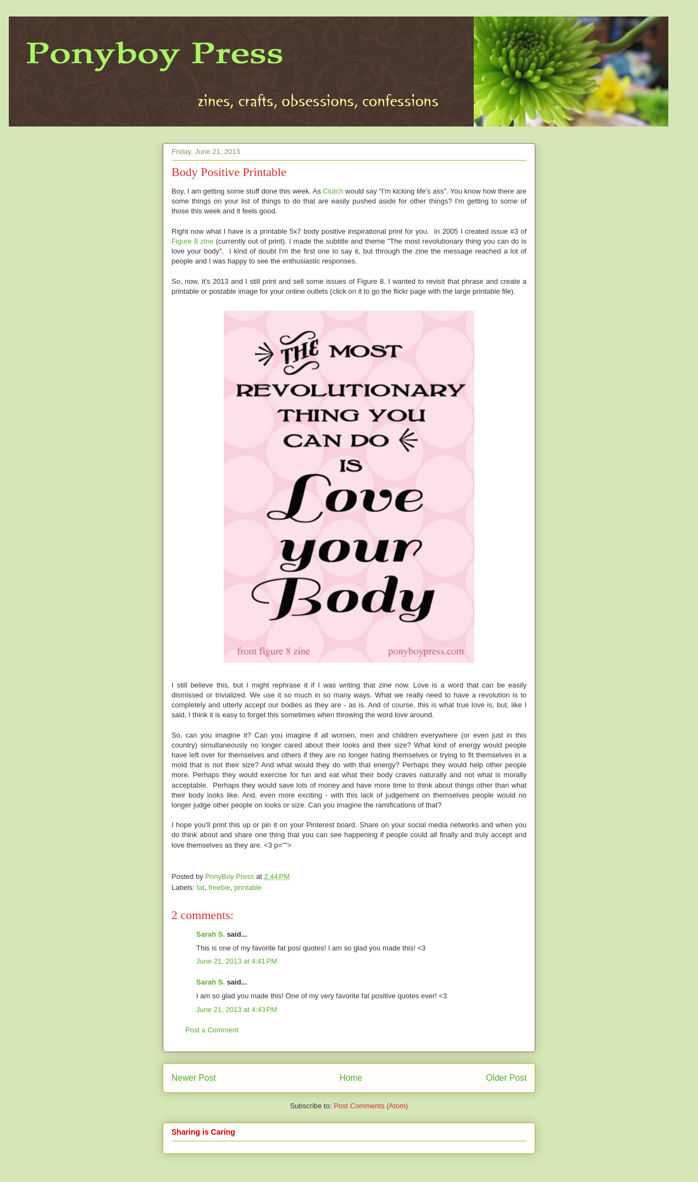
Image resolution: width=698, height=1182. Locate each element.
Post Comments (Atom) (371, 1106)
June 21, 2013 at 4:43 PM (236, 1009)
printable (248, 887)
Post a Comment (212, 1030)
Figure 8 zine (192, 241)
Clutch (333, 191)
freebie (219, 887)
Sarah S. (210, 934)
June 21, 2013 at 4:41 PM (236, 961)
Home (351, 1077)
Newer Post (193, 1077)
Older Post (506, 1077)
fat (200, 887)
